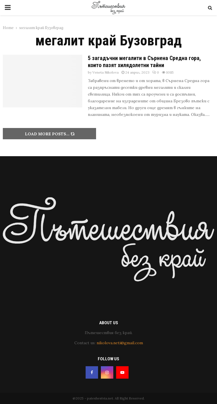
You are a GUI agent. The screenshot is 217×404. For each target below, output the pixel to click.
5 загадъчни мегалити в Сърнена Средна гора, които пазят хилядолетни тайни (144, 62)
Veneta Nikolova (105, 72)
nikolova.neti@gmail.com (120, 342)
